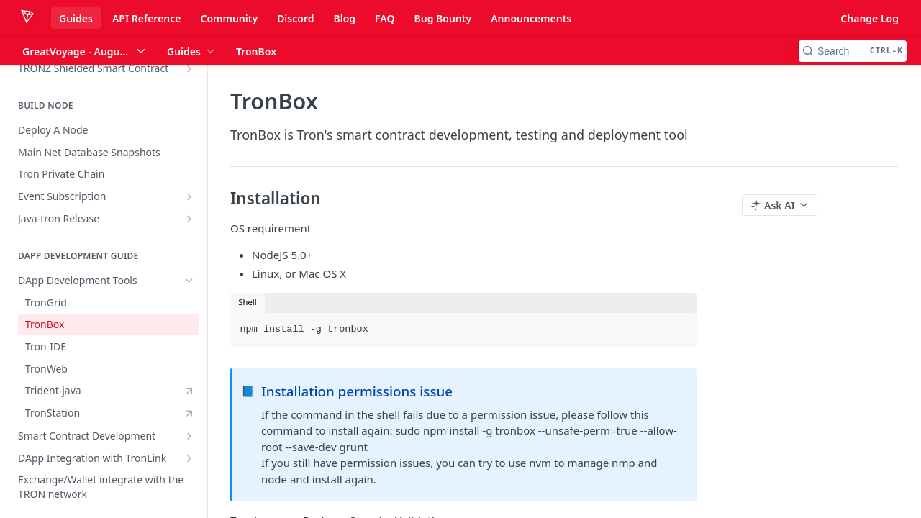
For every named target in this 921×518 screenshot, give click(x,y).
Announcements (531, 18)
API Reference (146, 18)
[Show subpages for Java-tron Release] (189, 218)
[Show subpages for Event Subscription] (189, 196)
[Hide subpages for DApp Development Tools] (189, 280)
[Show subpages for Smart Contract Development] (189, 436)
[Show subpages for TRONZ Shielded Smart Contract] (189, 68)
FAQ (384, 18)
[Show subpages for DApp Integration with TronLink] (189, 458)
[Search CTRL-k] (853, 51)
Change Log (869, 18)
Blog (344, 18)
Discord (295, 18)
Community (229, 18)
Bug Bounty (442, 18)
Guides (76, 18)
